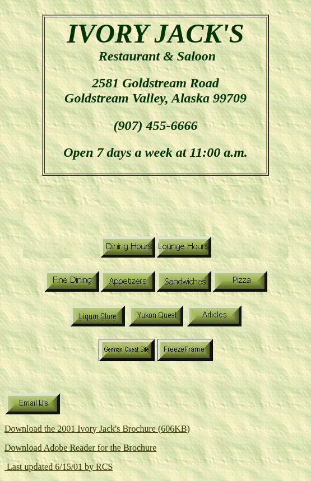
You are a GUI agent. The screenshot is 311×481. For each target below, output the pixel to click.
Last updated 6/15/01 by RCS (58, 466)
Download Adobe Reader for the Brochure (80, 447)
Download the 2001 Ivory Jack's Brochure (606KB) (97, 428)
